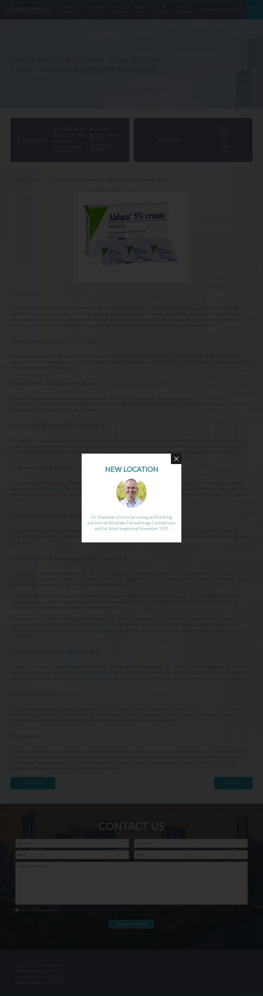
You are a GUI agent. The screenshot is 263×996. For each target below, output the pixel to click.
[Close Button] (176, 459)
